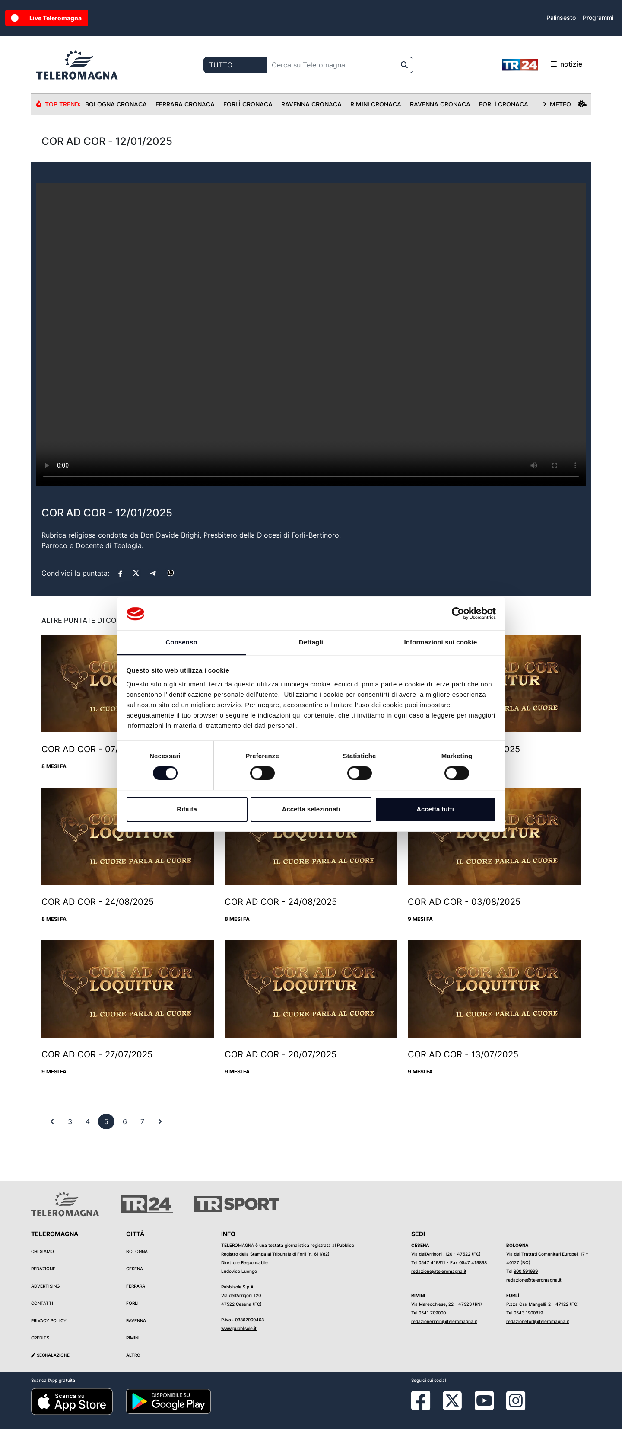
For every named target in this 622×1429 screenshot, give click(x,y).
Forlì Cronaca (248, 104)
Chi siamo (42, 1251)
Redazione (43, 1268)
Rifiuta (187, 809)
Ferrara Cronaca (185, 104)
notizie (542, 65)
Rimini (133, 1337)
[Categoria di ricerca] (235, 65)
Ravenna (136, 1320)
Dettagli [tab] (311, 642)
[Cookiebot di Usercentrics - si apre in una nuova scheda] (458, 613)
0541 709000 (432, 1312)
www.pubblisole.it (239, 1328)
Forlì (132, 1303)
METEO (565, 104)
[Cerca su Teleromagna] (331, 65)
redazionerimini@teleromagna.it (444, 1321)
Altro (133, 1355)
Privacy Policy (49, 1320)
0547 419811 (432, 1262)
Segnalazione (50, 1355)
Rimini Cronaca (375, 104)
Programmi (598, 17)
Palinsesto (561, 17)
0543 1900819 (528, 1312)
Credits (40, 1337)
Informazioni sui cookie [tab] (440, 642)
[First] (52, 1121)
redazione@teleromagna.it (438, 1271)
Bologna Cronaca (116, 104)
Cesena (134, 1268)
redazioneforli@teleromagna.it (537, 1321)
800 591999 (526, 1271)
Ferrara (135, 1285)
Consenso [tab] (181, 642)
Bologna (137, 1251)
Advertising (45, 1285)
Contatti (42, 1303)
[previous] (70, 1121)
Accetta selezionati (311, 809)
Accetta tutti (435, 809)
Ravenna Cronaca (311, 104)
